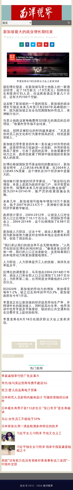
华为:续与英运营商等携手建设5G (24, 383)
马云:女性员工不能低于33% (21, 418)
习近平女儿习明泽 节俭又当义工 (39, 433)
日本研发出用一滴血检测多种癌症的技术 (30, 426)
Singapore (51, 37)
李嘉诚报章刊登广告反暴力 (21, 375)
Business (39, 37)
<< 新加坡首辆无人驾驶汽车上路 (23, 345)
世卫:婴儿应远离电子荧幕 (19, 390)
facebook (9, 356)
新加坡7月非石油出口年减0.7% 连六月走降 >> (49, 344)
